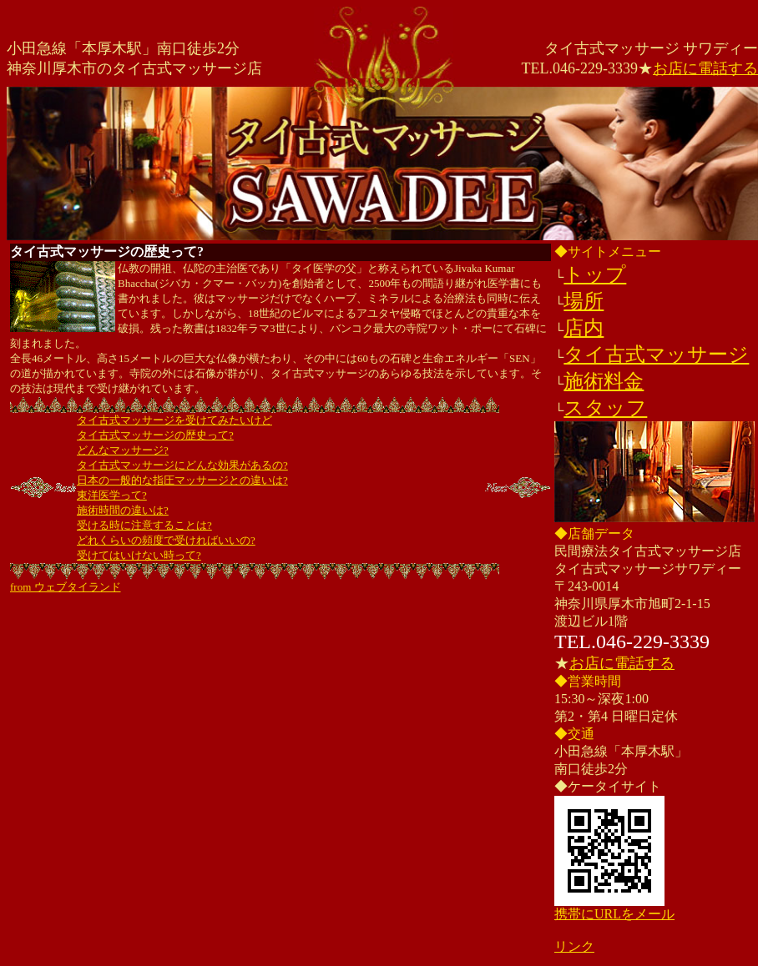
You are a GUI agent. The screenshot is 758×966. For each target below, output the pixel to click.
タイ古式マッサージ (656, 354)
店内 (583, 328)
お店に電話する (705, 68)
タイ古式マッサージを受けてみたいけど (174, 420)
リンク (574, 946)
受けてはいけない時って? (139, 555)
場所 (583, 301)
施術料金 (603, 381)
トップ (594, 274)
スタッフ (605, 408)
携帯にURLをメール (614, 914)
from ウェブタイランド (65, 587)
